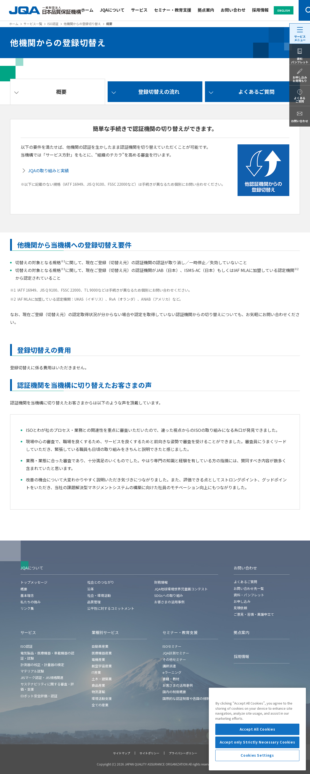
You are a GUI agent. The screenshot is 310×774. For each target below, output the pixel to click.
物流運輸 (98, 691)
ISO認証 (52, 23)
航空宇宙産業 (102, 665)
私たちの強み (30, 601)
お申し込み (242, 601)
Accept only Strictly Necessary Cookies (257, 767)
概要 (23, 589)
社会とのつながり (100, 582)
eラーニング (172, 672)
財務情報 (161, 582)
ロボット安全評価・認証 (38, 695)
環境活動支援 (102, 698)
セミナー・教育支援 (172, 10)
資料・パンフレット (249, 594)
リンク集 (27, 608)
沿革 (90, 589)
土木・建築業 (102, 678)
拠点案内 (206, 10)
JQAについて (112, 10)
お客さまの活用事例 (169, 601)
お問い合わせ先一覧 (249, 588)
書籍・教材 (171, 678)
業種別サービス (105, 632)
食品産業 (98, 685)
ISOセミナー (172, 646)
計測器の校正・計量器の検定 (42, 664)
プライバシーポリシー (183, 753)
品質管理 (94, 601)
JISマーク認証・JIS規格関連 (41, 677)
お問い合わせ (233, 10)
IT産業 (96, 672)
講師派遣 (169, 665)
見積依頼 (240, 607)
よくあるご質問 (245, 581)
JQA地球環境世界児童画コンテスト (181, 589)
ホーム (87, 10)
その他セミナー (174, 659)
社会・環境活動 (99, 595)
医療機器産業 (102, 653)
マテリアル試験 (32, 671)
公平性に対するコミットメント (110, 608)
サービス (139, 10)
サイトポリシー (149, 753)
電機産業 (98, 659)
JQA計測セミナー (176, 653)
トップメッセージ (33, 582)
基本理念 (27, 595)
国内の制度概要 (174, 691)
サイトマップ (121, 753)
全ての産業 (100, 704)
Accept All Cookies (257, 754)
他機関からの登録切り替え (82, 23)
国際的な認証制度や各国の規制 (186, 698)
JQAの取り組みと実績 (48, 170)
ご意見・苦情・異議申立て (254, 614)
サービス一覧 (33, 23)
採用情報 (260, 10)
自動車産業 (100, 646)
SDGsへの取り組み (168, 595)
